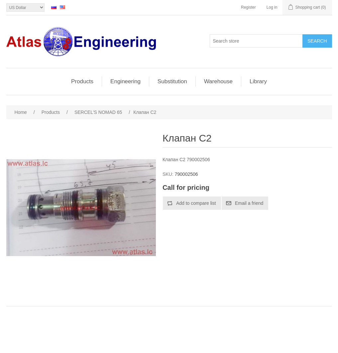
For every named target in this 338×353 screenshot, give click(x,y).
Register (248, 7)
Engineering (125, 81)
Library (258, 81)
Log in (272, 7)
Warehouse (218, 81)
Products (82, 81)
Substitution (172, 81)
